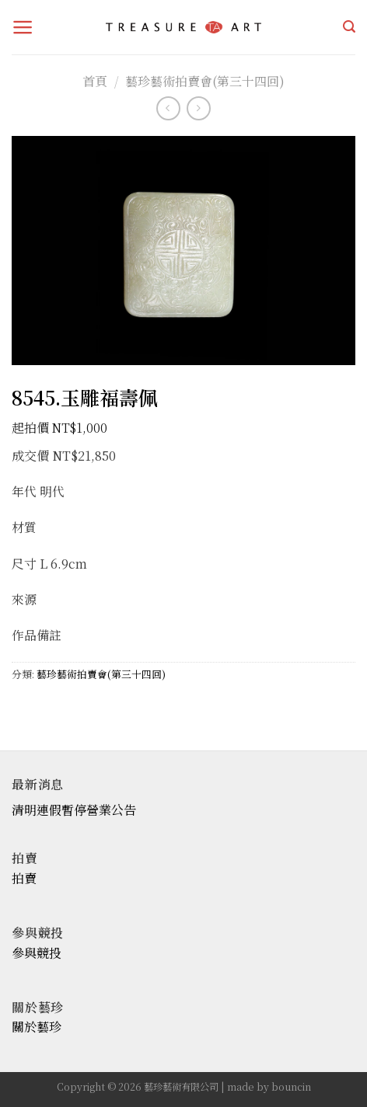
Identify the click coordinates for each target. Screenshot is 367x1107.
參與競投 (36, 953)
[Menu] (23, 27)
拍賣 (24, 878)
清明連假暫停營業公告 (74, 809)
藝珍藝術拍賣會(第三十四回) (205, 81)
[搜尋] (349, 27)
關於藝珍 (36, 1027)
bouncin (291, 1087)
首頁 (94, 81)
